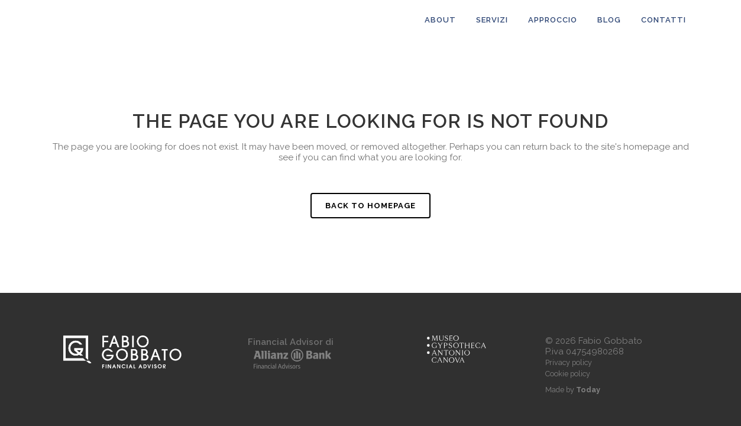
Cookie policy (567, 373)
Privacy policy (568, 362)
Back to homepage (370, 205)
